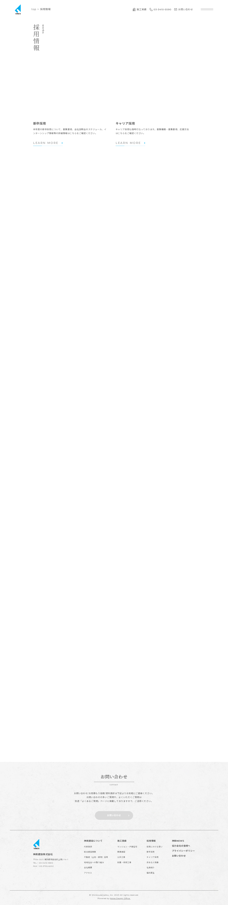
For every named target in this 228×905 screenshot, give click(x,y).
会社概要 (88, 867)
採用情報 (151, 840)
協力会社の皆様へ (181, 845)
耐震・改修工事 (124, 862)
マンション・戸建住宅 (127, 847)
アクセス (88, 873)
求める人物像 (153, 862)
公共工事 (121, 857)
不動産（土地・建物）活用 (96, 857)
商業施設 (121, 852)
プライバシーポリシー (183, 850)
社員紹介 (151, 867)
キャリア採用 (153, 857)
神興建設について (93, 840)
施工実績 (122, 840)
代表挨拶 (88, 847)
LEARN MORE (46, 143)
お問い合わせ (179, 855)
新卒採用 (151, 852)
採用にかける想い (154, 847)
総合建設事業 (90, 852)
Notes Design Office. (120, 898)
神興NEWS (178, 840)
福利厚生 (151, 873)
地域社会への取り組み (94, 862)
